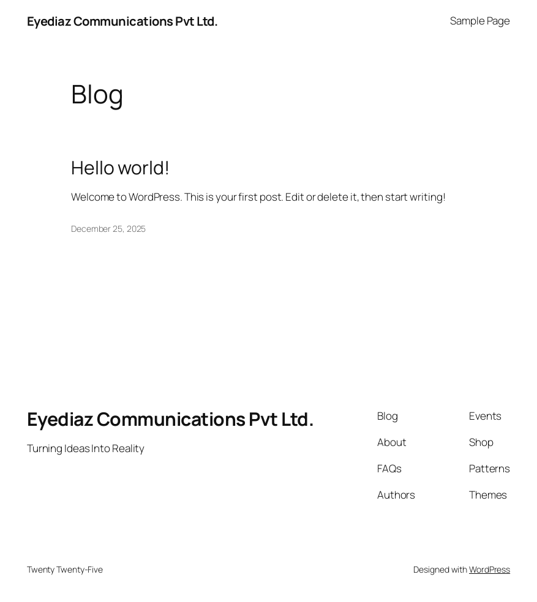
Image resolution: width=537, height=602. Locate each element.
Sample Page (480, 20)
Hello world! (120, 167)
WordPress (489, 569)
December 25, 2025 (108, 228)
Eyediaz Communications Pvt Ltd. (122, 20)
